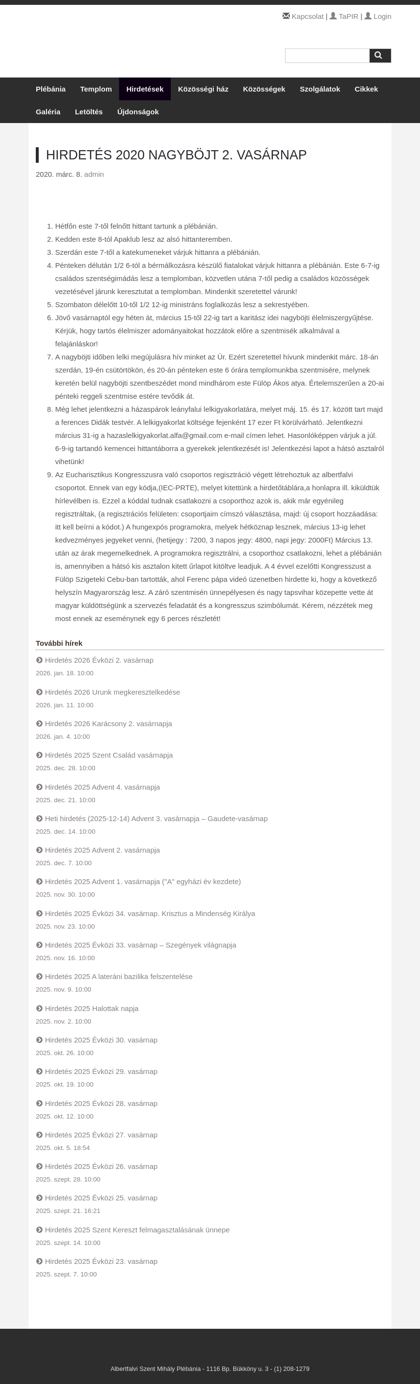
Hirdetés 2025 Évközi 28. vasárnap (101, 1103)
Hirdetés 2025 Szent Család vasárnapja (109, 755)
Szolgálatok (320, 89)
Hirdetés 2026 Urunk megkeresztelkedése (112, 692)
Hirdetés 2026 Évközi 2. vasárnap (99, 660)
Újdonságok (138, 112)
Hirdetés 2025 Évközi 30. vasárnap (101, 1040)
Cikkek (366, 89)
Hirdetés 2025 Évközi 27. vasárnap (101, 1135)
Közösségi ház (203, 89)
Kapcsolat (308, 16)
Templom (96, 89)
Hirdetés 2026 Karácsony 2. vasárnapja (108, 723)
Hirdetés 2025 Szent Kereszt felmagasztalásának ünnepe (137, 1230)
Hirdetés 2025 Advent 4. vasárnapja (102, 787)
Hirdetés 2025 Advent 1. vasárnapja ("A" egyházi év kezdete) (143, 881)
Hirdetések (145, 89)
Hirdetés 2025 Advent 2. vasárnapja (102, 850)
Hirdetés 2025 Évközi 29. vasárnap (101, 1071)
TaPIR (344, 16)
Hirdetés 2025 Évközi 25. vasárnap (101, 1198)
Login (377, 16)
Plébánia (51, 89)
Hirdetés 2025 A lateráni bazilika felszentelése (119, 976)
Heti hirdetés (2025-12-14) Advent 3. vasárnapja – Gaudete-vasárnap (156, 818)
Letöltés (89, 112)
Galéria (48, 112)
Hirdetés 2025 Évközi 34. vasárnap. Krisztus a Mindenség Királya (150, 913)
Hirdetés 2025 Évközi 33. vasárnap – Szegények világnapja (140, 945)
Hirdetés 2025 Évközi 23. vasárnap (101, 1261)
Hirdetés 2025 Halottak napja (91, 1008)
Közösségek (264, 89)
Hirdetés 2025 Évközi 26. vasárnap (101, 1166)
